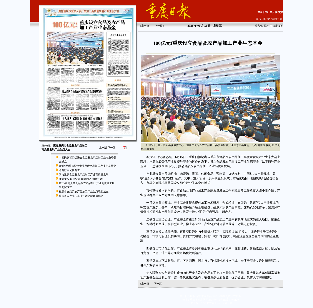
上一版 (103, 147)
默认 (277, 25)
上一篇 (144, 25)
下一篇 (159, 25)
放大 (259, 25)
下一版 (111, 147)
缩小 (268, 25)
